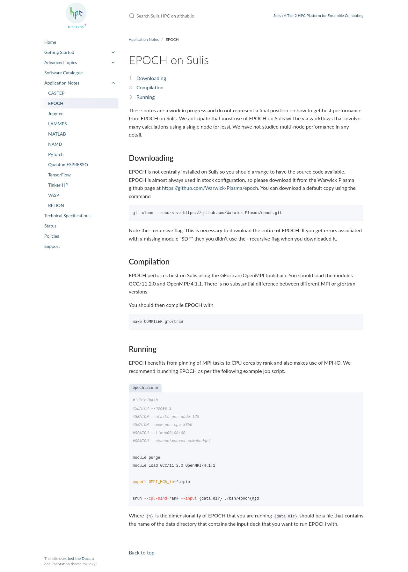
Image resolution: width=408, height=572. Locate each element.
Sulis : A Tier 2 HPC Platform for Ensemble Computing (318, 15)
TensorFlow (59, 174)
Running (145, 97)
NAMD (55, 144)
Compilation (150, 87)
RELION (56, 205)
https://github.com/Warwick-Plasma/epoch (210, 188)
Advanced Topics (60, 62)
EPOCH (55, 103)
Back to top (142, 552)
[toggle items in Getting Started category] (113, 52)
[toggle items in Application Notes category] (113, 83)
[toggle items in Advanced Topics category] (113, 62)
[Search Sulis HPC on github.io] (193, 16)
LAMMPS (57, 123)
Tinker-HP (58, 185)
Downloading (151, 78)
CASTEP (56, 93)
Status (50, 225)
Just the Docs (79, 558)
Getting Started (59, 52)
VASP (53, 195)
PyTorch (55, 154)
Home (50, 42)
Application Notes (61, 82)
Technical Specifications (67, 215)
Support (52, 246)
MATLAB (57, 134)
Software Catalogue (63, 72)
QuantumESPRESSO (68, 164)
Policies (51, 236)
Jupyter (55, 113)
